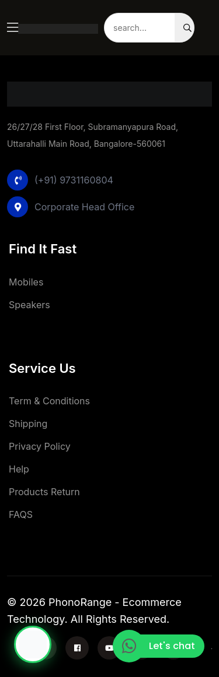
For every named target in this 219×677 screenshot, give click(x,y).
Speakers (29, 305)
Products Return (44, 492)
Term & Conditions (49, 401)
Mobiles (26, 282)
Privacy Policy (40, 446)
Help (19, 469)
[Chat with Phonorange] (32, 644)
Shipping (28, 423)
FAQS (21, 514)
